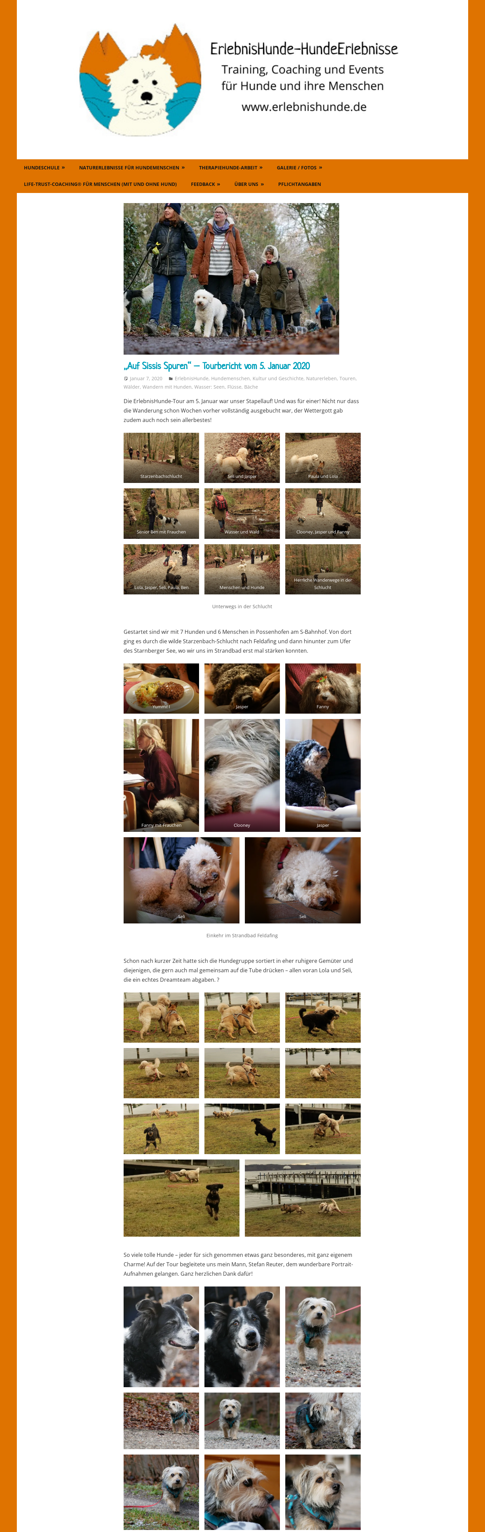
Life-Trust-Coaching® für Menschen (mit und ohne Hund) (100, 184)
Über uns (246, 184)
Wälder (132, 387)
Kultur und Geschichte (278, 378)
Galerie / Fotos (297, 167)
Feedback (203, 184)
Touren (348, 378)
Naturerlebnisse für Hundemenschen (129, 167)
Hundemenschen (230, 378)
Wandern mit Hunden (167, 387)
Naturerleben (321, 378)
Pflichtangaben (299, 184)
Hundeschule (42, 167)
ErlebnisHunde (191, 378)
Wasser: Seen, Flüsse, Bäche (226, 387)
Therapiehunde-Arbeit (228, 167)
